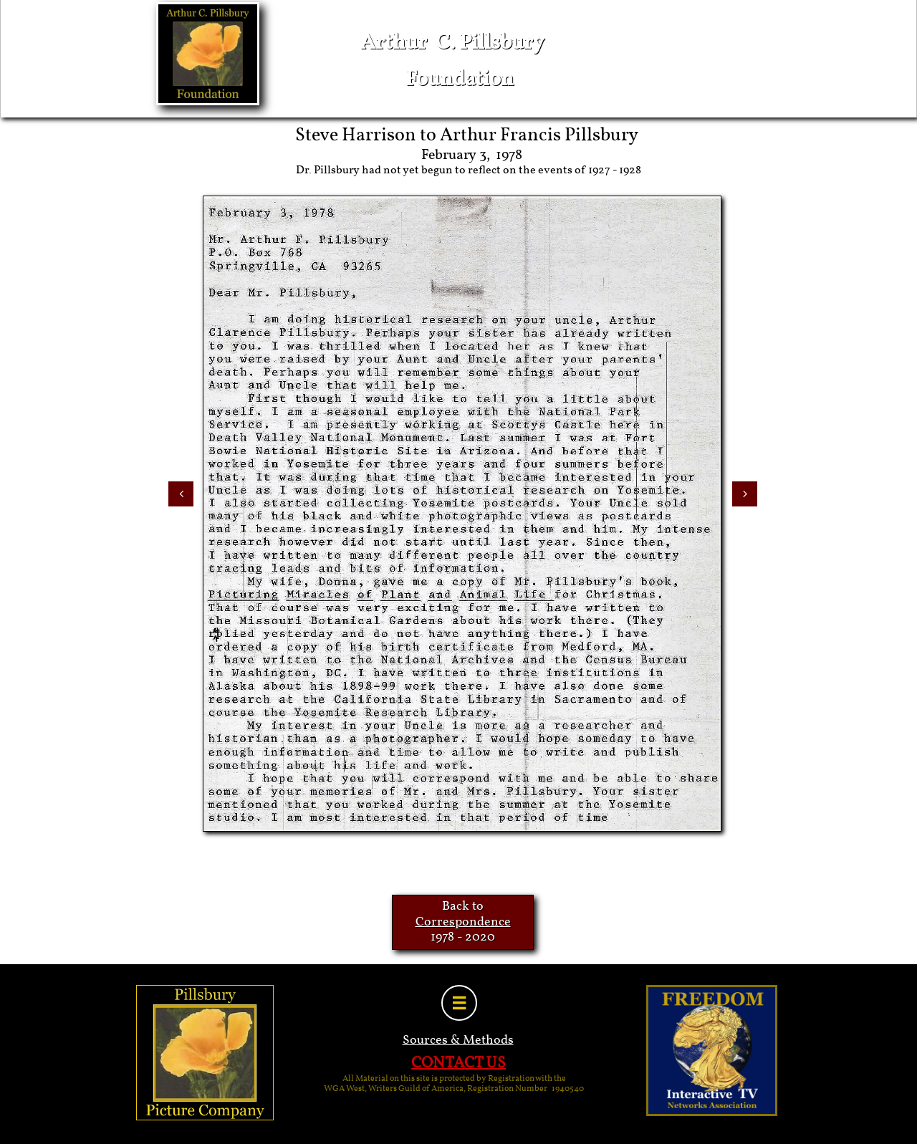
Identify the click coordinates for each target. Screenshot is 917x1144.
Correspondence (463, 922)
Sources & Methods (458, 1040)
